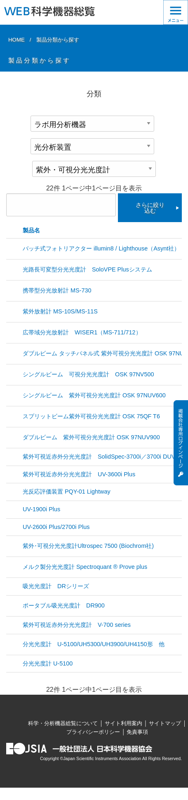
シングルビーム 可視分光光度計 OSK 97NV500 (91, 374)
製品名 (31, 230)
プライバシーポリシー (93, 732)
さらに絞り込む (150, 208)
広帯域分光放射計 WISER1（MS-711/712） (82, 332)
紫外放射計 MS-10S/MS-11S (60, 311)
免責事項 (137, 732)
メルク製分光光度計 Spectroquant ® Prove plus (85, 566)
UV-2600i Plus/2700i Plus (56, 527)
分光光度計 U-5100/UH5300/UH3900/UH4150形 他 (93, 644)
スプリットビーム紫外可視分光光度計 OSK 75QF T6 (91, 416)
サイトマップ (165, 723)
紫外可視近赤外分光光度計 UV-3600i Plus (79, 474)
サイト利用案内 (123, 723)
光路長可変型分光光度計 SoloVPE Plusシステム (87, 269)
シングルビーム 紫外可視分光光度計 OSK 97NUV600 (94, 395)
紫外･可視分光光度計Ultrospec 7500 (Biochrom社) (88, 546)
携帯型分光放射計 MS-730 (57, 290)
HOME (16, 40)
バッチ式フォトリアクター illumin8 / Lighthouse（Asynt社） (101, 248)
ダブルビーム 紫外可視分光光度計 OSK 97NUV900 (91, 437)
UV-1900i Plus (41, 509)
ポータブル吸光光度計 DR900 (64, 605)
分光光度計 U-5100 (48, 663)
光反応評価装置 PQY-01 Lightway (66, 491)
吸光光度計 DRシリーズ (56, 586)
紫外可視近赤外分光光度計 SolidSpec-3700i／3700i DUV (99, 456)
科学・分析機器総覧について (63, 723)
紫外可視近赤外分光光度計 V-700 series (77, 624)
